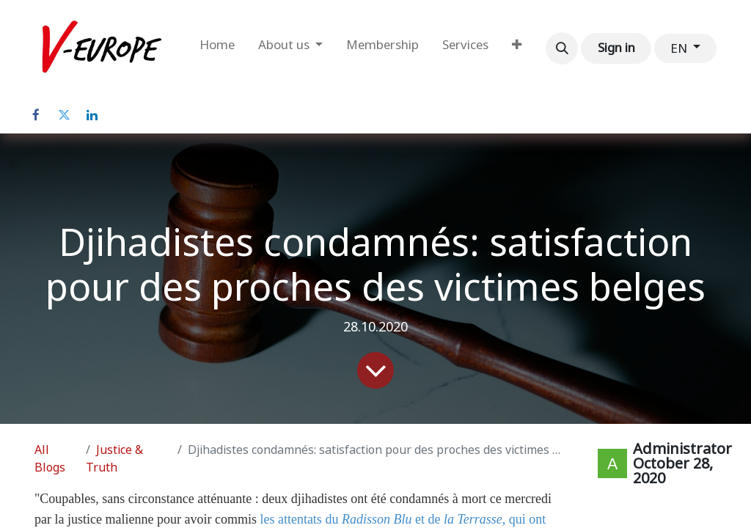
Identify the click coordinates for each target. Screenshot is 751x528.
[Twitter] (63, 115)
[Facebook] (35, 115)
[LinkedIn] (91, 115)
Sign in (616, 48)
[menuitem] (217, 48)
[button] (562, 48)
